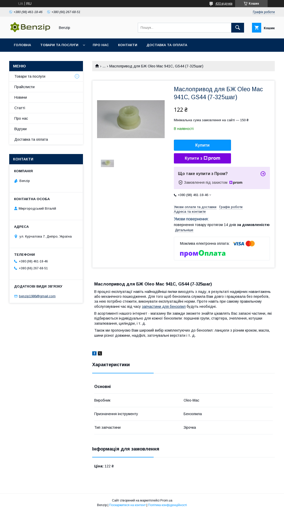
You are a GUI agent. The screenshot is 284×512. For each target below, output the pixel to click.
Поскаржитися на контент (127, 505)
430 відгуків (224, 3)
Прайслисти (24, 87)
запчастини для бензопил (164, 306)
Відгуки (20, 129)
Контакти (127, 45)
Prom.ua (166, 500)
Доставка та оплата (166, 45)
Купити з (202, 158)
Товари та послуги (59, 45)
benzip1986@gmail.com (37, 296)
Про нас (101, 45)
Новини (20, 97)
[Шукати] (237, 28)
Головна (22, 45)
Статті (19, 108)
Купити (202, 145)
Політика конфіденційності (167, 505)
